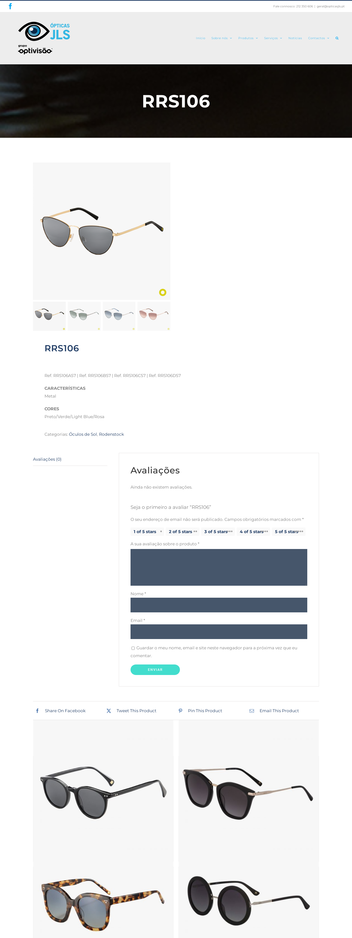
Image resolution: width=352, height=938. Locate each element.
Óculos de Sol (83, 434)
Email (138, 620)
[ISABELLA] (249, 900)
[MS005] (249, 790)
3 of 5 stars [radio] (216, 531)
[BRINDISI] (103, 900)
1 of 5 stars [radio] (145, 531)
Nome (138, 593)
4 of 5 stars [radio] (252, 531)
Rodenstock (111, 434)
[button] (337, 38)
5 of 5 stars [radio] (286, 531)
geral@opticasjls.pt (331, 6)
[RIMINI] (103, 790)
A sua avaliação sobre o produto (165, 543)
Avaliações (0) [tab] (47, 459)
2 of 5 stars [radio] (180, 531)
